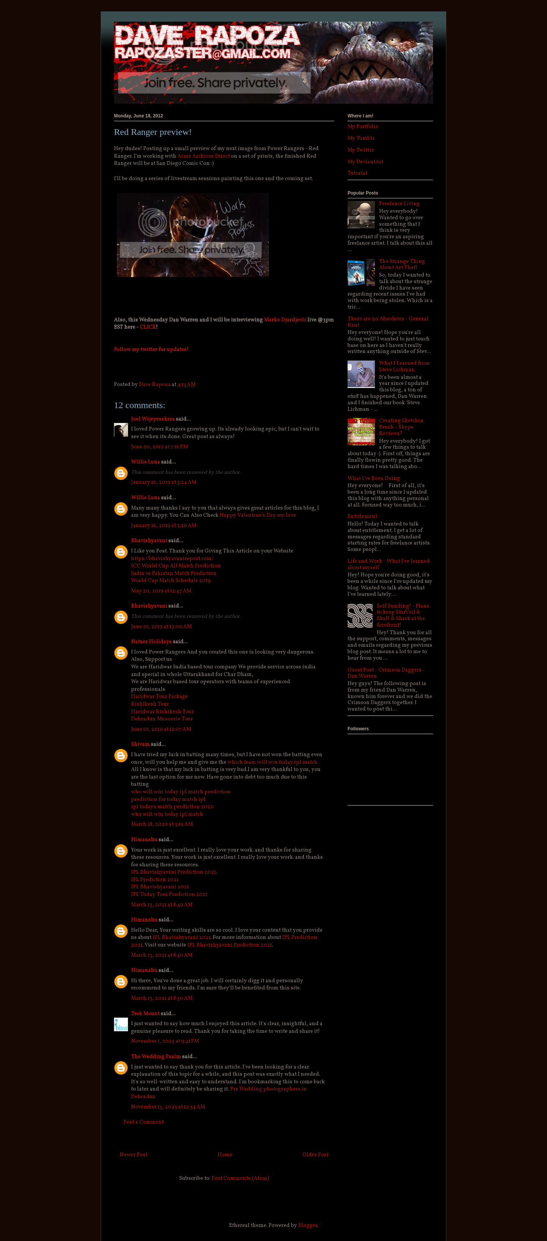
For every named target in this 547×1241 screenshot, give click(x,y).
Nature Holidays (151, 642)
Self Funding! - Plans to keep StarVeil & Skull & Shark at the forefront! (403, 616)
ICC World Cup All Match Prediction (176, 566)
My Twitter (361, 150)
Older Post (315, 1155)
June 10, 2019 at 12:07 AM (161, 729)
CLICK (148, 327)
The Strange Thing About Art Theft (402, 265)
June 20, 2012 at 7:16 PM (159, 447)
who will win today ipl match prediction (181, 792)
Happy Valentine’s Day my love (258, 515)
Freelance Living (399, 203)
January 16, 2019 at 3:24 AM (163, 482)
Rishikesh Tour (150, 704)
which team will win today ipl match (273, 762)
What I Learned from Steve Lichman (404, 367)
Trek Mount (145, 1014)
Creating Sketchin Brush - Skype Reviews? (401, 427)
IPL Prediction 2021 (155, 879)
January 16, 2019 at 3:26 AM (163, 525)
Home (225, 1155)
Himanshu (144, 840)
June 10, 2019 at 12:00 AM (161, 626)
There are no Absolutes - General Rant (388, 322)
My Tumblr (361, 138)
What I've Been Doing (374, 478)
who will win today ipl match (167, 814)
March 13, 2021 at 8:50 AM (162, 955)
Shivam (140, 744)
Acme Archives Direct (203, 156)
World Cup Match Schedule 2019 (170, 580)
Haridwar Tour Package (159, 696)
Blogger (307, 1225)
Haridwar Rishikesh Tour (162, 711)
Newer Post (133, 1155)
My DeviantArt (365, 162)
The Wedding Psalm (156, 1057)
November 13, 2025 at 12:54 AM (168, 1107)
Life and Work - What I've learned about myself (389, 564)
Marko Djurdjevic (285, 320)
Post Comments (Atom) (240, 1178)
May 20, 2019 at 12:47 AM (161, 591)
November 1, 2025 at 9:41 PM (165, 1041)
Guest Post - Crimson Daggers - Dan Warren (386, 673)
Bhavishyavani (149, 541)
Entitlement (362, 516)
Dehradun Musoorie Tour (162, 719)
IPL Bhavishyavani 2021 (160, 887)
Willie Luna (145, 462)
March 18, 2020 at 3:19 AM (162, 824)
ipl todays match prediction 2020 (172, 806)
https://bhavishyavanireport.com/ (172, 558)
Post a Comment (143, 1122)
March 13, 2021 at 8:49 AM (162, 905)
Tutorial (357, 173)
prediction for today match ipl (168, 799)
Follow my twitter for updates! (151, 349)
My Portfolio (363, 126)
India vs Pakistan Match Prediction (174, 573)
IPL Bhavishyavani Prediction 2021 (173, 872)
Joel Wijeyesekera (153, 419)
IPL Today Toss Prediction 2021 (169, 894)
